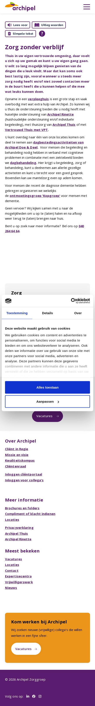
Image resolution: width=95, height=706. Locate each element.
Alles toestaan (47, 387)
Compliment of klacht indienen (30, 514)
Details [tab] (47, 313)
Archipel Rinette (60, 114)
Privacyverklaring (19, 527)
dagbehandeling (23, 162)
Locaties (12, 519)
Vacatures (45, 416)
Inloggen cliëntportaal (23, 474)
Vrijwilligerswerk (19, 582)
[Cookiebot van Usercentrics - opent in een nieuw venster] (71, 301)
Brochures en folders (22, 508)
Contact (12, 570)
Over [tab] (78, 313)
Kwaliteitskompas (20, 460)
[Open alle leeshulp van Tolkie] (42, 34)
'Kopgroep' (50, 195)
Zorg (16, 293)
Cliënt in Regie (16, 449)
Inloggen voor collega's (24, 480)
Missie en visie (17, 455)
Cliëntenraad (15, 466)
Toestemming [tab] (17, 313)
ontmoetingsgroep (25, 195)
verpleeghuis (38, 99)
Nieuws (11, 587)
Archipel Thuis (64, 124)
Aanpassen (47, 401)
